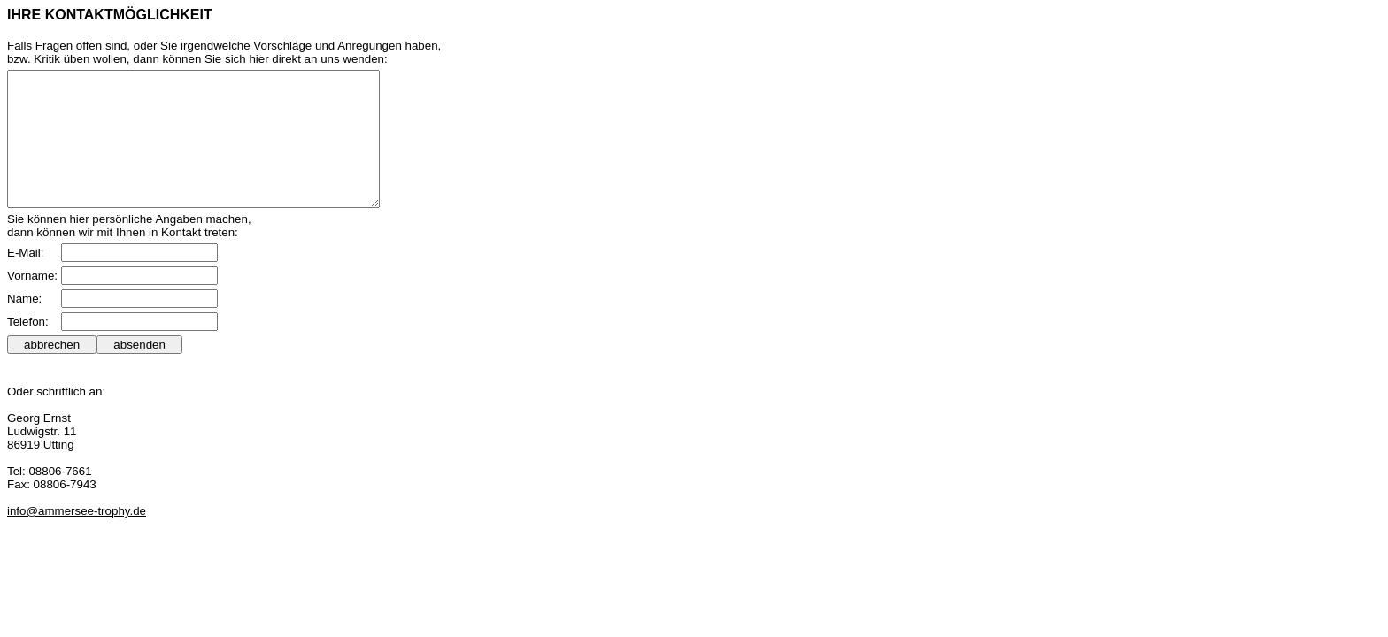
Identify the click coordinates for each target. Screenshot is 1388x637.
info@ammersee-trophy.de (76, 537)
